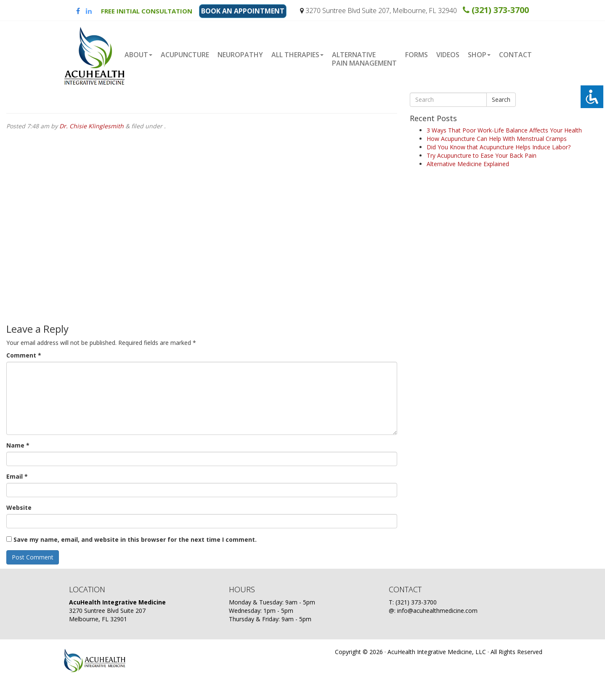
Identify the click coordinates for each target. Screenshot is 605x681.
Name (17, 445)
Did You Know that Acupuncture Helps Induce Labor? (499, 147)
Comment (23, 355)
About (138, 54)
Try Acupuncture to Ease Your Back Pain (481, 155)
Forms (416, 54)
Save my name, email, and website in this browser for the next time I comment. (135, 539)
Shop (479, 54)
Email (17, 476)
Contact (515, 54)
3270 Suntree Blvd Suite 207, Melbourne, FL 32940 (378, 10)
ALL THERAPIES (297, 54)
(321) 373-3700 (496, 10)
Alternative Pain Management (364, 59)
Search (501, 99)
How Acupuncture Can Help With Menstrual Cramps (497, 139)
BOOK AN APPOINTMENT (242, 11)
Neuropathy (240, 54)
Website (19, 507)
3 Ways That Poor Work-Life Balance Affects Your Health (504, 130)
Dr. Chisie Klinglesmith (91, 126)
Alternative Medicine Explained (468, 164)
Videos (447, 54)
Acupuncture (185, 54)
